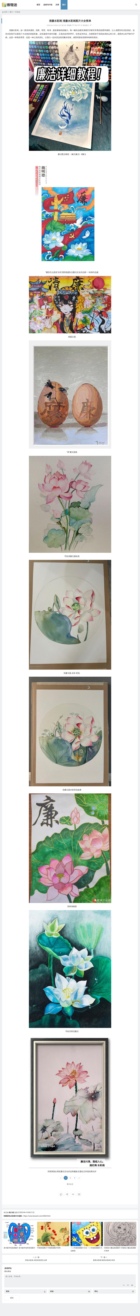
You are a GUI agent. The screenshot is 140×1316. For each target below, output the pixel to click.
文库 (57, 5)
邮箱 (51, 1291)
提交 (12, 1298)
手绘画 (17, 12)
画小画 (11, 1212)
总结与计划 (47, 5)
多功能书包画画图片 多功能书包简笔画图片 (19, 1248)
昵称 (7, 1291)
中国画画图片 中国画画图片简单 (49, 1248)
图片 (64, 5)
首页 (38, 5)
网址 (96, 1291)
